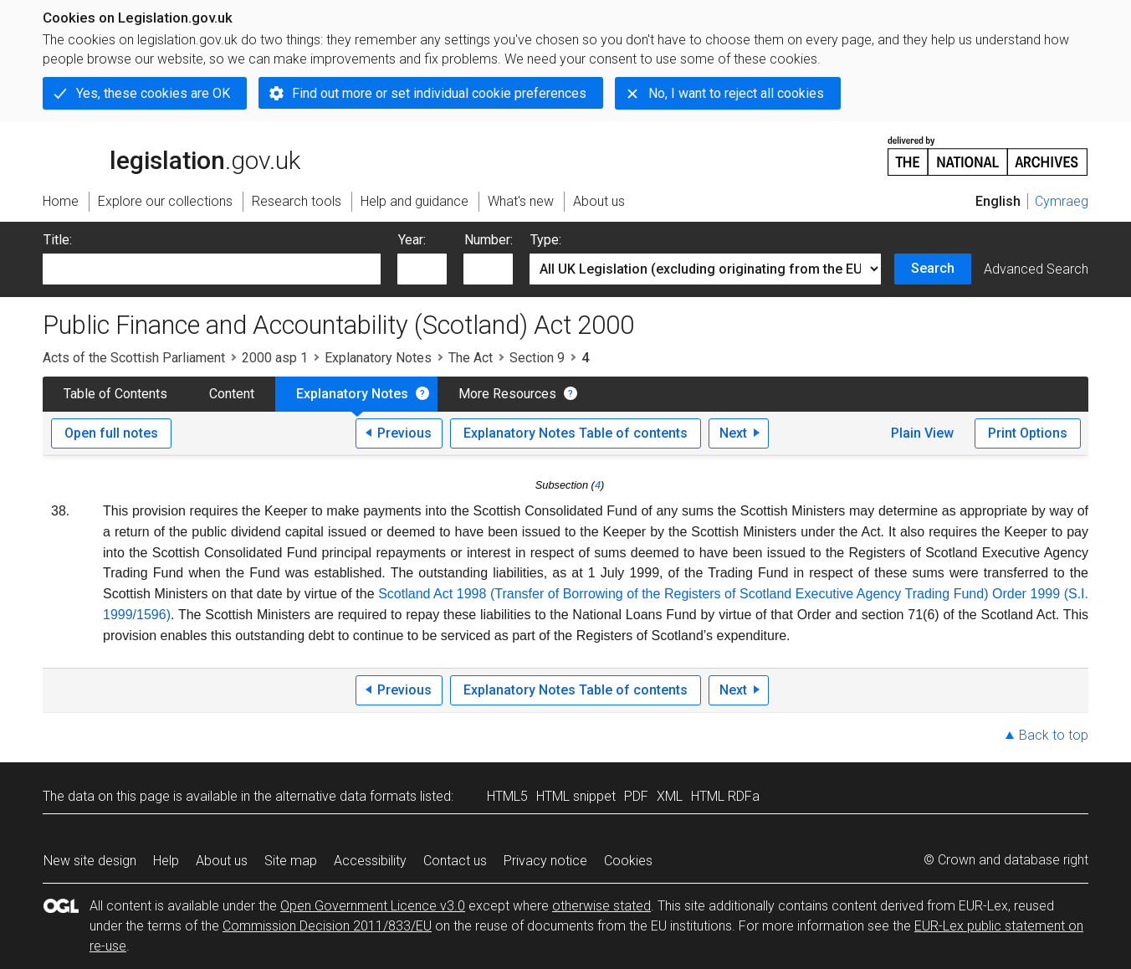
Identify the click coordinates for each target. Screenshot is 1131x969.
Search (932, 268)
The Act (470, 358)
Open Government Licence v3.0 (372, 906)
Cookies (628, 861)
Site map (290, 861)
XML (670, 796)
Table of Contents (115, 394)
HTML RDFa (725, 796)
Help (166, 861)
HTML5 (507, 796)
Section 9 (537, 358)
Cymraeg (1061, 201)
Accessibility (370, 861)
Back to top (1053, 735)
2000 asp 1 (275, 358)
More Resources (507, 394)
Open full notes (111, 433)
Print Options (1027, 433)
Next (733, 433)
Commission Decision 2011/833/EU (327, 926)
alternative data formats (346, 796)
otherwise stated (601, 906)
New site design (90, 861)
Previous (404, 433)
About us (222, 861)
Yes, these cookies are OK (153, 93)
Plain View (922, 433)
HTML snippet (576, 796)
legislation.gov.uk (171, 155)
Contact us (455, 861)
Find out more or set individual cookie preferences (439, 93)
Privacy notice (545, 861)
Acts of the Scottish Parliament (134, 358)
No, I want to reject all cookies (736, 93)
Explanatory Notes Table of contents (575, 433)
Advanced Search (1036, 269)
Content (231, 394)
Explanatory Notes (378, 358)
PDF (636, 796)
